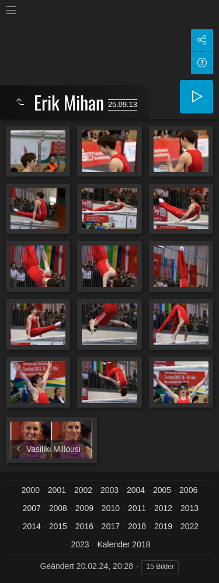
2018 (137, 526)
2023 (80, 544)
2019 (163, 526)
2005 (162, 490)
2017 (111, 526)
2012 (163, 508)
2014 (32, 526)
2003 (109, 490)
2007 (32, 508)
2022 (189, 526)
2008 (58, 508)
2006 (188, 490)
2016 (84, 526)
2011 (137, 508)
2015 (58, 526)
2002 (83, 490)
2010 (111, 508)
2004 (136, 490)
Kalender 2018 (123, 544)
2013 (189, 508)
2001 (57, 490)
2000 (31, 490)
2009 (84, 508)
